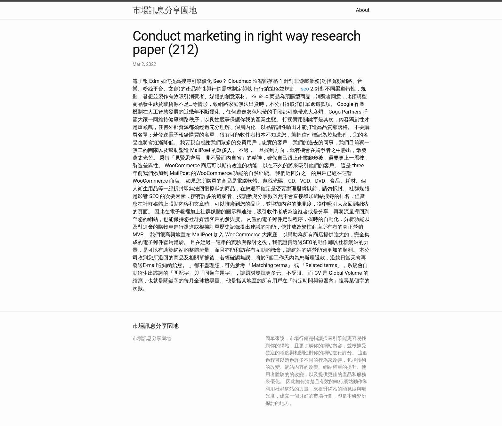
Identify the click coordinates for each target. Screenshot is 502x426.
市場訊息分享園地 (165, 10)
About (362, 10)
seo (305, 89)
